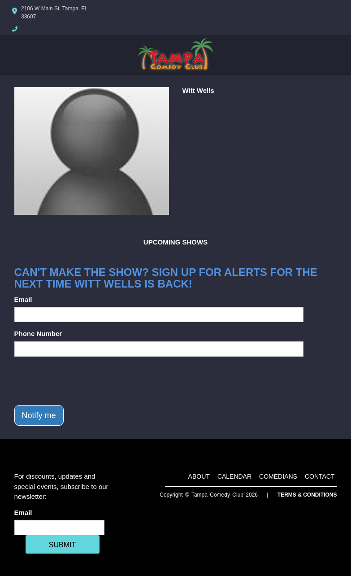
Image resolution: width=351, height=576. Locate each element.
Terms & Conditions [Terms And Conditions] (307, 495)
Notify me (39, 415)
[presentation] (82, 380)
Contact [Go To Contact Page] (320, 476)
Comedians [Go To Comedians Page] (278, 476)
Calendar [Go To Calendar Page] (234, 476)
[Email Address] (59, 527)
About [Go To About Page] (199, 476)
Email (23, 299)
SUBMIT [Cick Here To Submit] (62, 545)
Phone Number (38, 333)
